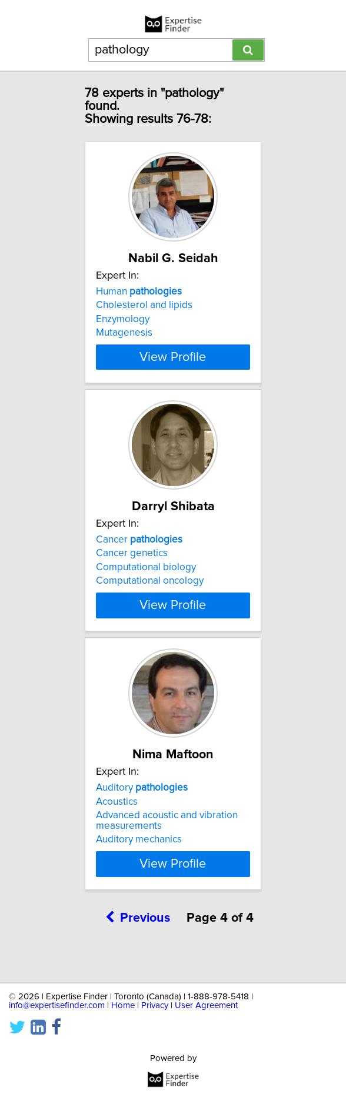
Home (123, 1005)
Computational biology (146, 578)
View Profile (172, 367)
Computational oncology (150, 591)
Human (139, 291)
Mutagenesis (124, 332)
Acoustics (117, 822)
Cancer (139, 550)
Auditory (142, 809)
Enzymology (122, 319)
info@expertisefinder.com (57, 1005)
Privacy (154, 1005)
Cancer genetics (132, 563)
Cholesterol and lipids (144, 305)
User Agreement (206, 1005)
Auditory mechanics (139, 860)
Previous (138, 939)
